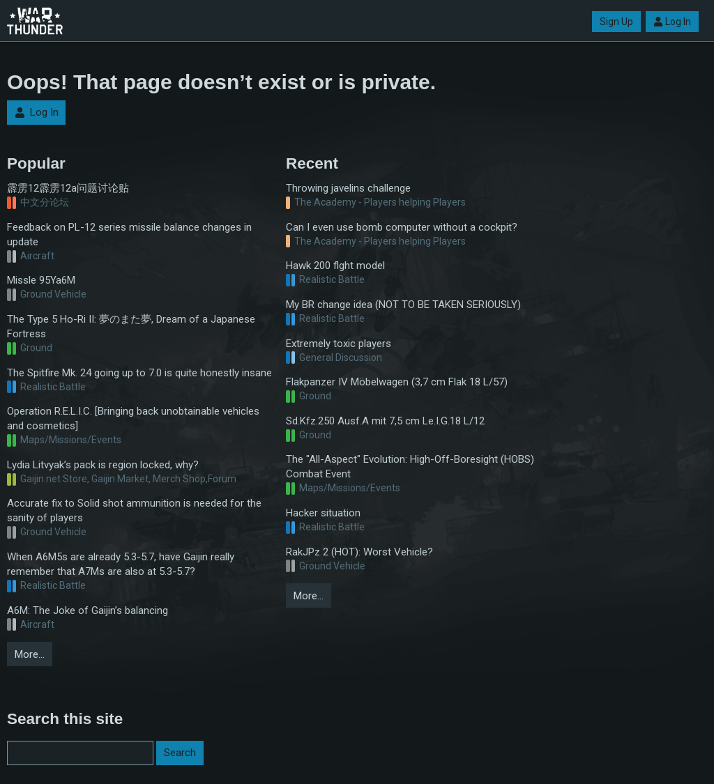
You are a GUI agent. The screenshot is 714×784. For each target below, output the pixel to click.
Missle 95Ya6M (41, 280)
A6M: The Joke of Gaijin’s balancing (87, 610)
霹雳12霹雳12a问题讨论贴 (68, 188)
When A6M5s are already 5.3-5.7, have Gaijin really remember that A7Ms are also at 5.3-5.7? (120, 564)
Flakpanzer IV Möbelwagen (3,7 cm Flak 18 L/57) (397, 382)
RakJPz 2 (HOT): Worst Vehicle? (359, 552)
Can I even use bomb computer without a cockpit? (401, 227)
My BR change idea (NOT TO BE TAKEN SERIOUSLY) (403, 304)
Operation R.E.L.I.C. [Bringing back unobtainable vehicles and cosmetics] (133, 418)
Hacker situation (323, 513)
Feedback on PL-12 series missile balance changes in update (129, 234)
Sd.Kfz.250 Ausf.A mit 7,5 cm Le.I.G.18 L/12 (385, 421)
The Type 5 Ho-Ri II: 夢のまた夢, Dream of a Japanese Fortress (131, 326)
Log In (672, 21)
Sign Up (616, 21)
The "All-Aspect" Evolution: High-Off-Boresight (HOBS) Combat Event (410, 466)
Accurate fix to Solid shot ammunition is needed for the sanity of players (134, 510)
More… (30, 654)
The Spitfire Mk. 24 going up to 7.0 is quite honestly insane (139, 373)
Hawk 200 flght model (335, 265)
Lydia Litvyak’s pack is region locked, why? (103, 465)
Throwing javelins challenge (348, 188)
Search (180, 752)
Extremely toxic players (338, 343)
